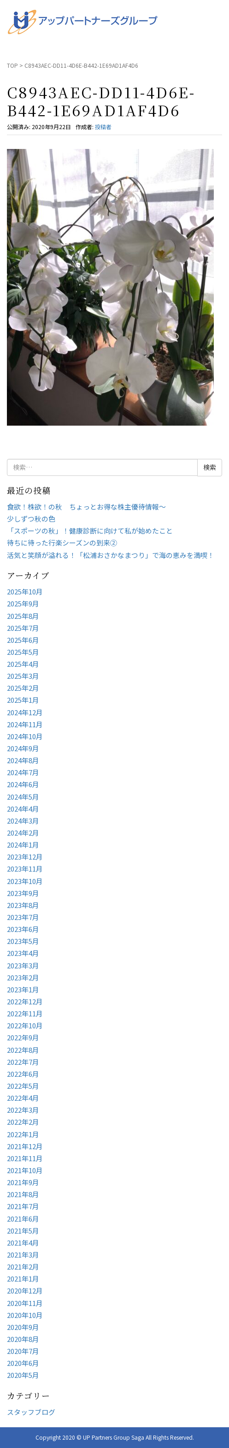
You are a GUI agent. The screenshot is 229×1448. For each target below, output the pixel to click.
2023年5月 (23, 941)
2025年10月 (25, 591)
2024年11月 (25, 724)
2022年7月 (23, 1062)
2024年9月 (23, 748)
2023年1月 (23, 989)
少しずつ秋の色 (31, 518)
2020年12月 (25, 1290)
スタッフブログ (31, 1412)
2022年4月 (23, 1098)
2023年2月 (23, 977)
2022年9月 (23, 1037)
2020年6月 (23, 1363)
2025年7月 (23, 628)
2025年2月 (23, 688)
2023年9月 (23, 893)
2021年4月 (23, 1242)
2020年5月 (23, 1375)
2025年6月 (23, 640)
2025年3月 (23, 676)
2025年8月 (23, 616)
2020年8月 (23, 1339)
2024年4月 (23, 808)
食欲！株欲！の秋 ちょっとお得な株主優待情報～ (86, 506)
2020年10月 (25, 1315)
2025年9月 (23, 603)
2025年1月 (23, 700)
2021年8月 (23, 1194)
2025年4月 (23, 664)
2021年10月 (25, 1170)
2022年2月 (23, 1122)
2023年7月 (23, 917)
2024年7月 (23, 772)
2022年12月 (25, 1001)
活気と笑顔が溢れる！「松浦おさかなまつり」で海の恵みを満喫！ (110, 555)
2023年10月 (25, 881)
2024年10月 (25, 736)
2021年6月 (23, 1218)
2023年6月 (23, 929)
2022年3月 (23, 1110)
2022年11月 (25, 1013)
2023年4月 (23, 953)
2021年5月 (23, 1230)
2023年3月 (23, 965)
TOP (12, 65)
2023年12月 (25, 856)
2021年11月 (25, 1158)
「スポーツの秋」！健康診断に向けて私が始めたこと (90, 530)
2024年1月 (23, 844)
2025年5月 (23, 652)
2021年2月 (23, 1266)
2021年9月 (23, 1182)
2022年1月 (23, 1134)
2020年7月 (23, 1351)
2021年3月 (23, 1254)
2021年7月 (23, 1206)
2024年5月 (23, 796)
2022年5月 (23, 1086)
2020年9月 (23, 1327)
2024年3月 (23, 820)
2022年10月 (25, 1025)
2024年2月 (23, 832)
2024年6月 (23, 784)
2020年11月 (25, 1303)
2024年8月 (23, 760)
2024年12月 (25, 712)
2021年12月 (25, 1146)
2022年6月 (23, 1074)
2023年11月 (25, 868)
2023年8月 (23, 905)
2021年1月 (23, 1278)
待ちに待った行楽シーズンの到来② (62, 542)
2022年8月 (23, 1050)
